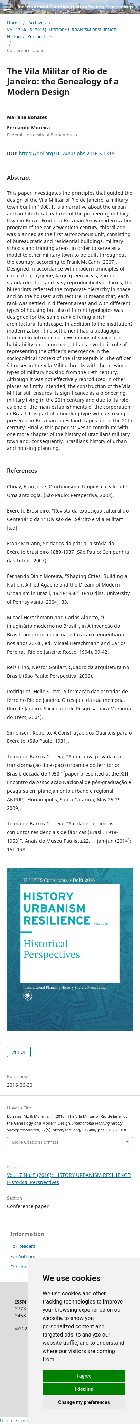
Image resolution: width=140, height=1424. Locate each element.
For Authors (22, 1256)
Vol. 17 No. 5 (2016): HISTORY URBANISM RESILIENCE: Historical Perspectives (62, 33)
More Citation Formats (35, 1142)
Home (13, 23)
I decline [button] (84, 1389)
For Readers (22, 1246)
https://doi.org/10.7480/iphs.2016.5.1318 (66, 153)
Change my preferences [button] (84, 1402)
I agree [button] (83, 1376)
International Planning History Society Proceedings (75, 6)
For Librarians (24, 1267)
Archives (37, 23)
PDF (21, 1052)
